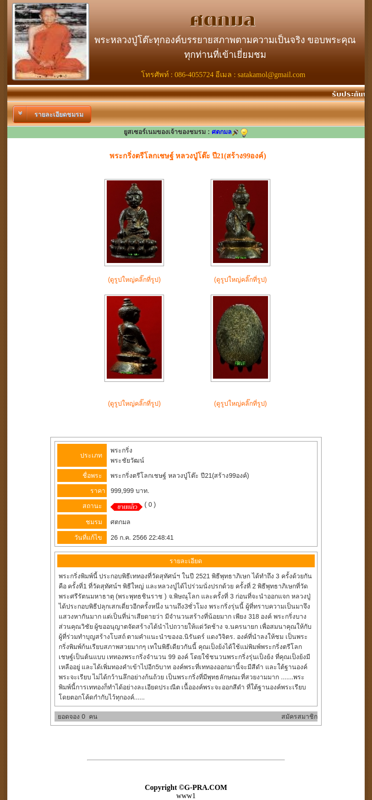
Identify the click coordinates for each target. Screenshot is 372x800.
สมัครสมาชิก (299, 716)
